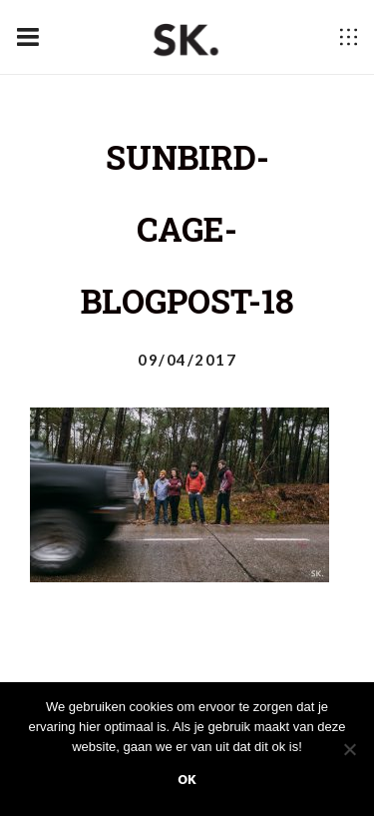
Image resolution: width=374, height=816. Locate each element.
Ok (187, 779)
